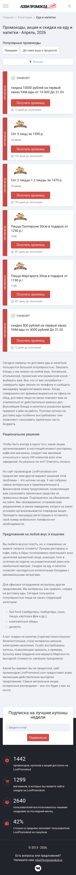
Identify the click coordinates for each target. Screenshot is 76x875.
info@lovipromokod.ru (48, 860)
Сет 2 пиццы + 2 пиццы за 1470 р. (36, 180)
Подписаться (38, 737)
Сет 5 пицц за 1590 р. (27, 134)
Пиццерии (11, 50)
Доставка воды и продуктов (40, 50)
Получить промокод (30, 103)
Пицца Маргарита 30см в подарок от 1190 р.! (39, 278)
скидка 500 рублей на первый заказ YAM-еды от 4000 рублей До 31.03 (38, 327)
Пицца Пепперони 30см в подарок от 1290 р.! (39, 228)
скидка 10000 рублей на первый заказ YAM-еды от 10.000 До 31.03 (37, 90)
